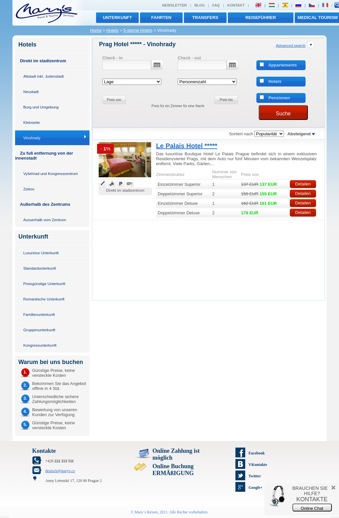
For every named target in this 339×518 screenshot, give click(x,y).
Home (96, 30)
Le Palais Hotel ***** (186, 145)
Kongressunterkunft (39, 345)
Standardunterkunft (39, 268)
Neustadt (31, 91)
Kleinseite (31, 122)
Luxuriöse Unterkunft (41, 253)
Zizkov (28, 189)
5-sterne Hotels (137, 30)
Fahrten (161, 17)
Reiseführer (260, 17)
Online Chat (312, 508)
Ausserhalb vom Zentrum (44, 220)
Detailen (303, 184)
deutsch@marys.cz (60, 471)
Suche (283, 113)
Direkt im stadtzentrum (43, 60)
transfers (205, 17)
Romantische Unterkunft (43, 299)
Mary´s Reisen (146, 512)
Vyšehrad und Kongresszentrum (50, 173)
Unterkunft (117, 17)
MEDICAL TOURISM (318, 17)
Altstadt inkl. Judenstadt (43, 76)
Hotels (113, 30)
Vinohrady (31, 138)
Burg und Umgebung (41, 107)
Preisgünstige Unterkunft (44, 283)
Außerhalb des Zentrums (45, 204)
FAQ (216, 5)
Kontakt (236, 5)
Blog (199, 5)
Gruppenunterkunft (39, 330)
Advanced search (290, 45)
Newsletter (174, 5)
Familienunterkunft (39, 314)
